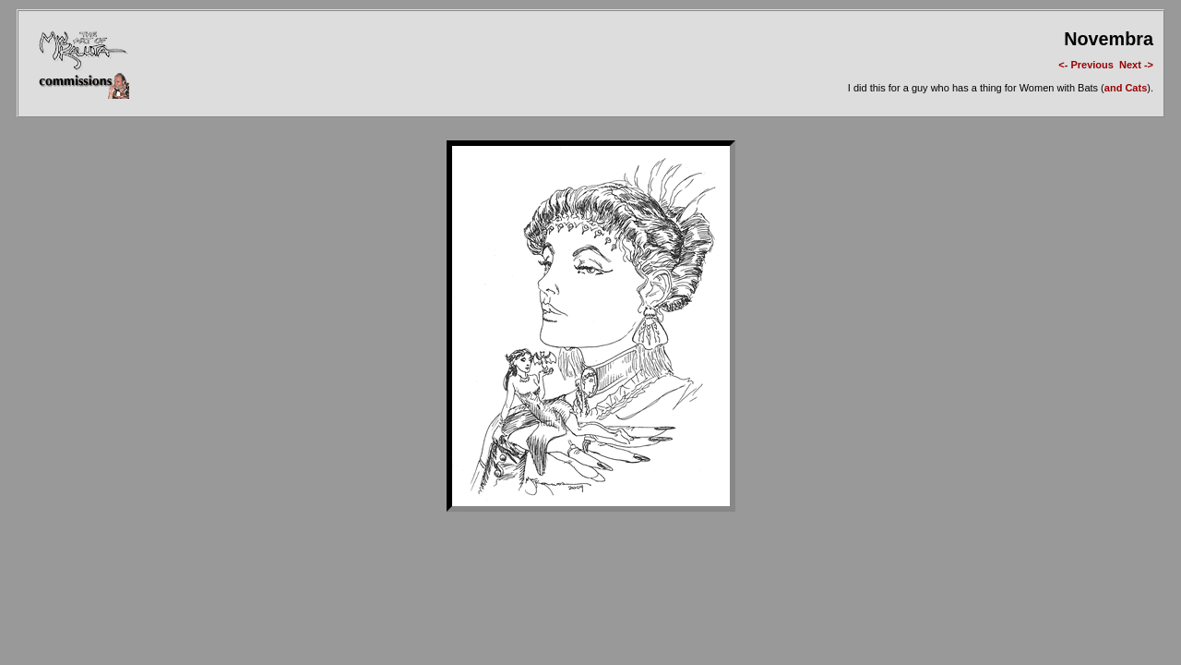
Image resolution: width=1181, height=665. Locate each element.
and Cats (1125, 87)
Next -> (1136, 64)
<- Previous (1086, 64)
